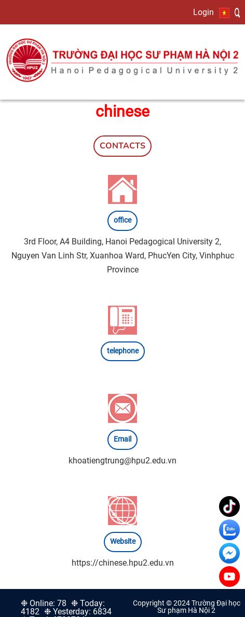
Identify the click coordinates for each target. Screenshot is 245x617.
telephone (123, 351)
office (122, 220)
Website (122, 541)
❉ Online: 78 (43, 603)
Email (122, 439)
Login (203, 12)
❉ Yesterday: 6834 (78, 611)
